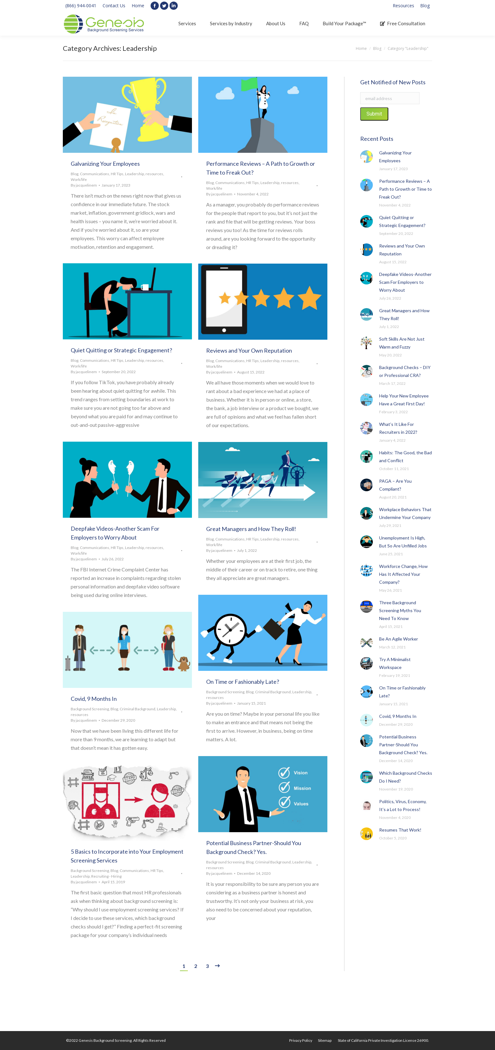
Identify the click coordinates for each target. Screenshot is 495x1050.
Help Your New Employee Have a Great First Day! (404, 399)
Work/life (79, 179)
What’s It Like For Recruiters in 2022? (398, 428)
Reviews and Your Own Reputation (249, 350)
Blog (74, 173)
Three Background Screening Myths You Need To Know (400, 610)
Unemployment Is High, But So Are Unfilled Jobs (403, 541)
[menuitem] (403, 6)
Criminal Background (273, 691)
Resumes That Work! (400, 829)
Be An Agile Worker (398, 638)
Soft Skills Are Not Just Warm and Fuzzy (402, 342)
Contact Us (114, 6)
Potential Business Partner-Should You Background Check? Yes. (403, 744)
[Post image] (366, 156)
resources (154, 173)
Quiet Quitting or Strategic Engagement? (121, 350)
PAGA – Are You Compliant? (395, 485)
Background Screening (225, 691)
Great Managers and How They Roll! (251, 528)
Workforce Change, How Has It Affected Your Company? (403, 574)
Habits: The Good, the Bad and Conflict (405, 456)
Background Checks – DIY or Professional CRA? (405, 371)
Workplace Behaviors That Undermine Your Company (405, 513)
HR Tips (117, 173)
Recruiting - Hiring (106, 876)
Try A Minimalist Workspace (395, 663)
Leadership (134, 173)
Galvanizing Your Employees (105, 163)
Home (138, 6)
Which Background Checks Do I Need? (405, 777)
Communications (94, 173)
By (84, 185)
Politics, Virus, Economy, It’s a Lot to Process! (402, 805)
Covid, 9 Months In (94, 698)
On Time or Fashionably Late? (242, 681)
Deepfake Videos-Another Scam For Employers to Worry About (405, 282)
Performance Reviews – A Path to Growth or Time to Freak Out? (405, 189)
